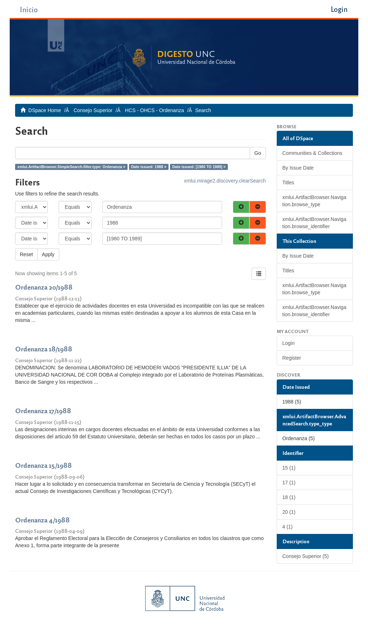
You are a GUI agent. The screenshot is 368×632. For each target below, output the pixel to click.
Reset (26, 254)
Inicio (29, 9)
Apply (48, 254)
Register (291, 358)
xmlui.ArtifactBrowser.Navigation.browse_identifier (314, 222)
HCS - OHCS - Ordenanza (154, 110)
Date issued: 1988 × (148, 167)
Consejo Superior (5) (305, 556)
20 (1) (289, 512)
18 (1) (289, 497)
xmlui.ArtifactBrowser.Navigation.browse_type (314, 200)
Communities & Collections (312, 153)
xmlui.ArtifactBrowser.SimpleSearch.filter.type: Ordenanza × (71, 167)
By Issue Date (298, 168)
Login (288, 343)
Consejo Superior (93, 110)
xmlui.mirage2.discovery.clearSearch (225, 181)
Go (257, 153)
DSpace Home (44, 110)
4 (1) (287, 527)
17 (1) (289, 482)
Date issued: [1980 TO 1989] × (198, 167)
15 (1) (289, 468)
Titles (288, 182)
